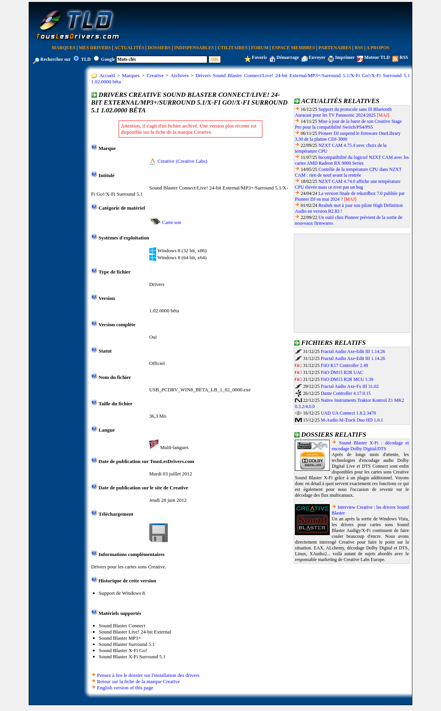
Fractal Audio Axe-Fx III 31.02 (350, 386)
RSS (359, 47)
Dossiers (159, 47)
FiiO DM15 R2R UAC (342, 372)
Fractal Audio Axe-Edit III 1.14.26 (353, 351)
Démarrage (288, 57)
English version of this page (125, 687)
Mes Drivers (95, 47)
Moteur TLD (377, 57)
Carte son (171, 222)
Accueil (107, 75)
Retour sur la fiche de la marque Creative (138, 681)
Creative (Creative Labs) (182, 161)
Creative (155, 75)
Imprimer (345, 57)
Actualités (129, 47)
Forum (260, 47)
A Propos (377, 47)
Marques (63, 47)
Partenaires (335, 47)
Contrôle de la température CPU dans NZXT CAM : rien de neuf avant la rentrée (348, 172)
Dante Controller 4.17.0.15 (346, 393)
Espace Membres (293, 47)
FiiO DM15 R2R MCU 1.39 (347, 379)
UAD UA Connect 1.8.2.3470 (348, 413)
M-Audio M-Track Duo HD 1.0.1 (352, 420)
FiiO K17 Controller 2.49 (344, 365)
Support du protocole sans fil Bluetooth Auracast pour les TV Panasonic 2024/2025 (343, 112)
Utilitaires (232, 47)
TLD (86, 59)
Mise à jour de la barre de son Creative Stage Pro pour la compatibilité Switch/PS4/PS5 (348, 124)
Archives (180, 75)
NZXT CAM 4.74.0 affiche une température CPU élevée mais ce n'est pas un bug (348, 184)
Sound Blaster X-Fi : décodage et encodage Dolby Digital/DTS (370, 445)
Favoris (259, 57)
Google (108, 59)
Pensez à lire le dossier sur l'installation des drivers (148, 675)
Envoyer (317, 57)
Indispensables (194, 47)
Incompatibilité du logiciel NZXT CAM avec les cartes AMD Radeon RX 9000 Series (352, 160)
